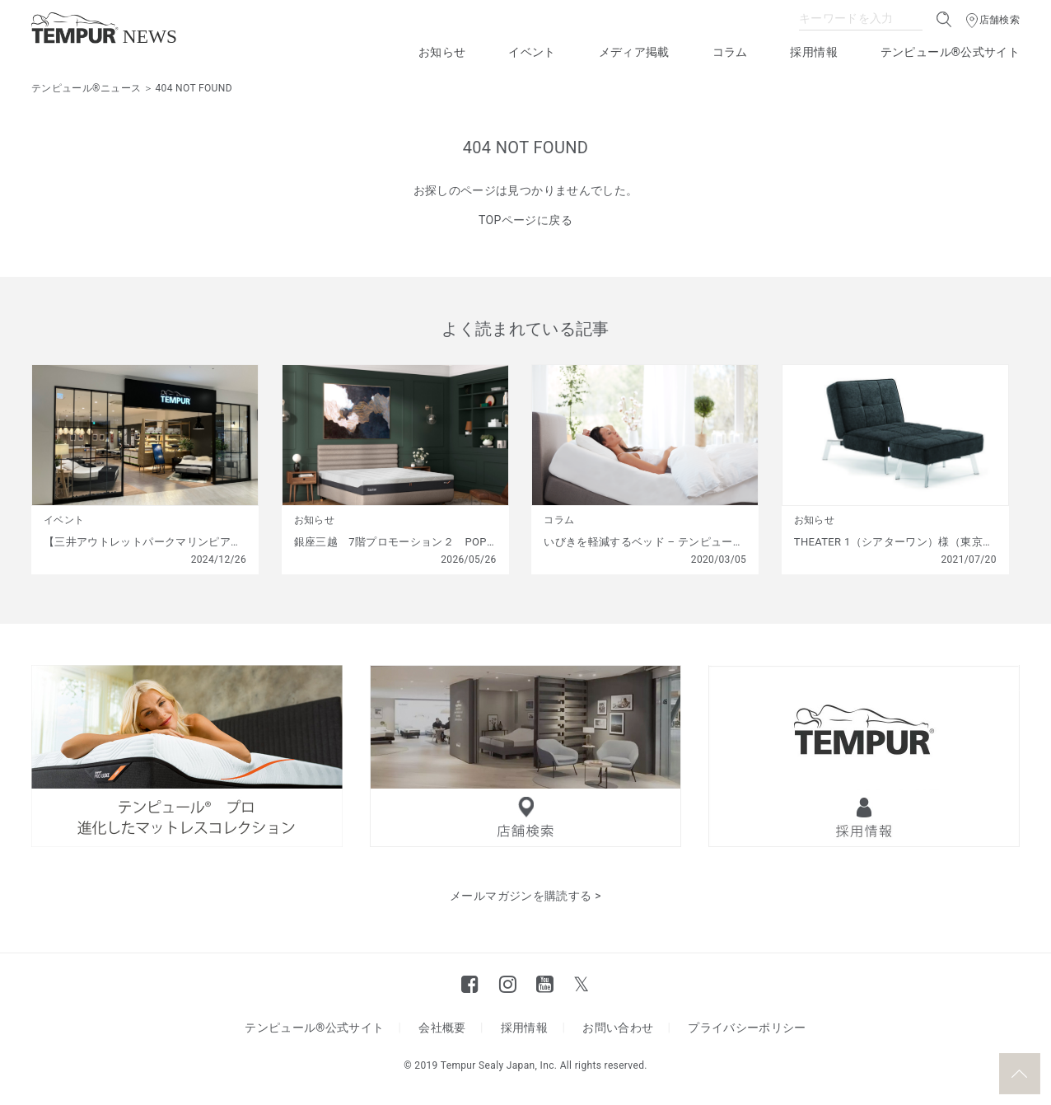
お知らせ (441, 52)
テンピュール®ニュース (86, 88)
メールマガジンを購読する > (525, 895)
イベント (531, 52)
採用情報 (813, 52)
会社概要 (441, 1027)
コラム (730, 52)
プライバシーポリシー (747, 1027)
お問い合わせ (617, 1027)
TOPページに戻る (525, 220)
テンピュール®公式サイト (950, 52)
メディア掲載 (634, 52)
